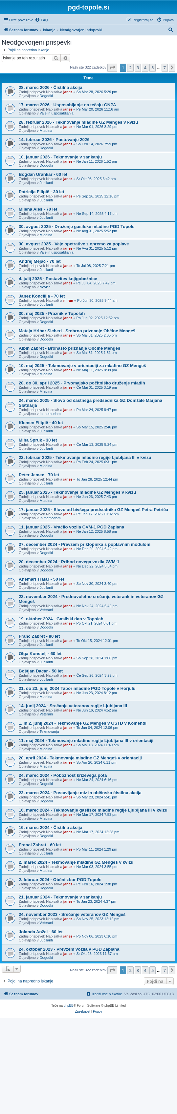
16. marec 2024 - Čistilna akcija (50, 827)
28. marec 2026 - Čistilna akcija (50, 87)
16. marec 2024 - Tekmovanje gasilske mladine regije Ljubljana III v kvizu (93, 810)
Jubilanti (46, 183)
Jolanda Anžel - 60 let (41, 931)
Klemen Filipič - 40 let (41, 422)
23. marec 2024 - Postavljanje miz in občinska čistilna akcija (80, 792)
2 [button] (130, 68)
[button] (112, 68)
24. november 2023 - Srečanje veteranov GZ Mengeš (72, 914)
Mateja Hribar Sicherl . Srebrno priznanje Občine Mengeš (77, 330)
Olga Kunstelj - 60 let (40, 653)
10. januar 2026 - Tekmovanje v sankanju (60, 157)
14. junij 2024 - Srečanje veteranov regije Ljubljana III (73, 705)
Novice (45, 287)
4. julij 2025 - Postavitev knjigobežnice (58, 278)
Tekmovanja (49, 731)
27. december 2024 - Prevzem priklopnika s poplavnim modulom (84, 544)
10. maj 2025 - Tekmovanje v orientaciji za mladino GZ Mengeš (82, 365)
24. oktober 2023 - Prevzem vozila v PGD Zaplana (69, 949)
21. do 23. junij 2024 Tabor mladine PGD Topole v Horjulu (77, 688)
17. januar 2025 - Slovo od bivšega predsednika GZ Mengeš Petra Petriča (93, 509)
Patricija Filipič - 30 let (41, 191)
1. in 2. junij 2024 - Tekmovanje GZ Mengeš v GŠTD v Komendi (82, 723)
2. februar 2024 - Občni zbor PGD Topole (60, 879)
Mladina (46, 131)
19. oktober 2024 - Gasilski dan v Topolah (61, 618)
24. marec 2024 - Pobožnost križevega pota (63, 775)
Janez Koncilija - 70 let (42, 296)
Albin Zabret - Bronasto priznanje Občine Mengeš (69, 348)
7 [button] (165, 68)
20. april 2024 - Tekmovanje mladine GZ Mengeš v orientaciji (80, 757)
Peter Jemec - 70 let (39, 474)
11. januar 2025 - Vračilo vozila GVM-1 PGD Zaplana (71, 527)
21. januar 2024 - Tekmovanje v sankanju (60, 897)
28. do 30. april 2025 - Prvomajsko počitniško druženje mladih (82, 383)
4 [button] (145, 68)
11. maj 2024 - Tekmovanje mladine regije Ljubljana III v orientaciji (86, 740)
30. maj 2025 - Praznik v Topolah (52, 313)
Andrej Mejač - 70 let (40, 261)
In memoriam (50, 414)
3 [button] (138, 68)
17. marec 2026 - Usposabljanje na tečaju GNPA (67, 104)
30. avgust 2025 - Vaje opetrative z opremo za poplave (74, 243)
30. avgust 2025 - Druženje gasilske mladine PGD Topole (76, 226)
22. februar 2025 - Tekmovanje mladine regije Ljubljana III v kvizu (85, 457)
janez (68, 92)
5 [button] (152, 68)
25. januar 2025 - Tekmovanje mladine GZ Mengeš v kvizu (77, 492)
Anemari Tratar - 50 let (41, 579)
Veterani (46, 610)
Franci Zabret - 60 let (40, 844)
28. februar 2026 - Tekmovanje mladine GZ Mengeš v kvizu (78, 122)
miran (68, 300)
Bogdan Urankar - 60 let (43, 174)
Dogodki (46, 96)
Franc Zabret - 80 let (39, 636)
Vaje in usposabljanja (57, 113)
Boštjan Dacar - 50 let (41, 671)
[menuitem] (41, 20)
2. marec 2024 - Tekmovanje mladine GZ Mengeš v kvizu (76, 862)
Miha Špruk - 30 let (38, 440)
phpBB (69, 1005)
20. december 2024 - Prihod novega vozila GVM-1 (69, 561)
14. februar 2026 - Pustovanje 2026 (54, 139)
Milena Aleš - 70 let (38, 209)
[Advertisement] (88, 1067)
